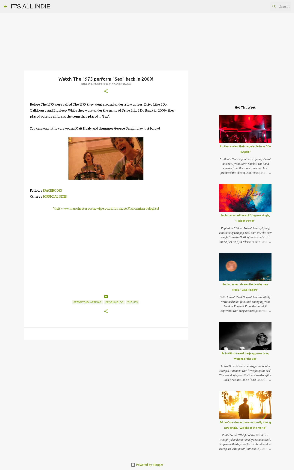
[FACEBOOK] (52, 190)
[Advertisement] (105, 371)
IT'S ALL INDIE (30, 6)
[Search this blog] (271, 6)
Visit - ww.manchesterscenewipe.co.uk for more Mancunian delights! (106, 208)
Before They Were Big (87, 302)
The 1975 (133, 302)
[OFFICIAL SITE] (55, 196)
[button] (106, 91)
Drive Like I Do (114, 302)
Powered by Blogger (147, 464)
